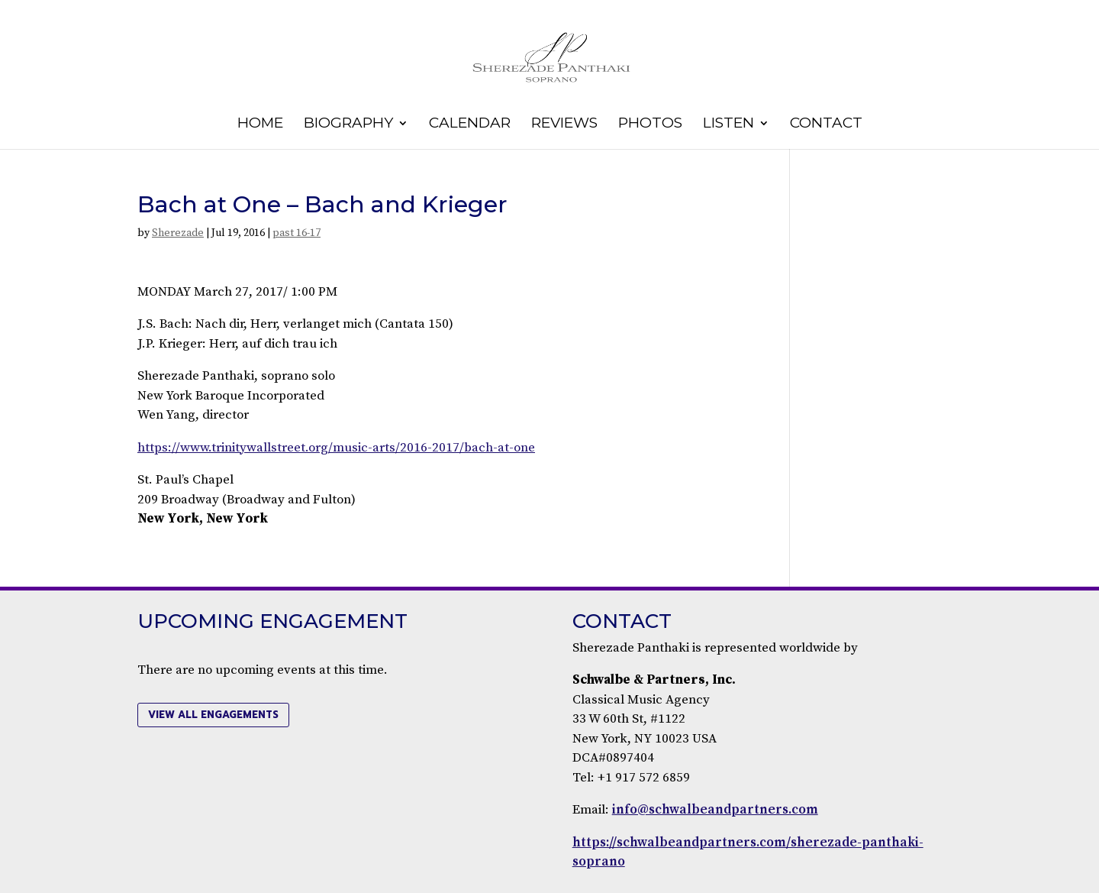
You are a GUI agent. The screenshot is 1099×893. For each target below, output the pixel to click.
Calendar (470, 124)
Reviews (564, 124)
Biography (348, 124)
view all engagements (213, 714)
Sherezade (178, 233)
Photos (650, 124)
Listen (728, 124)
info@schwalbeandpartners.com (715, 809)
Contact (826, 124)
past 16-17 (296, 233)
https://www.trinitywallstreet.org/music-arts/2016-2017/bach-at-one (336, 447)
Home (260, 124)
